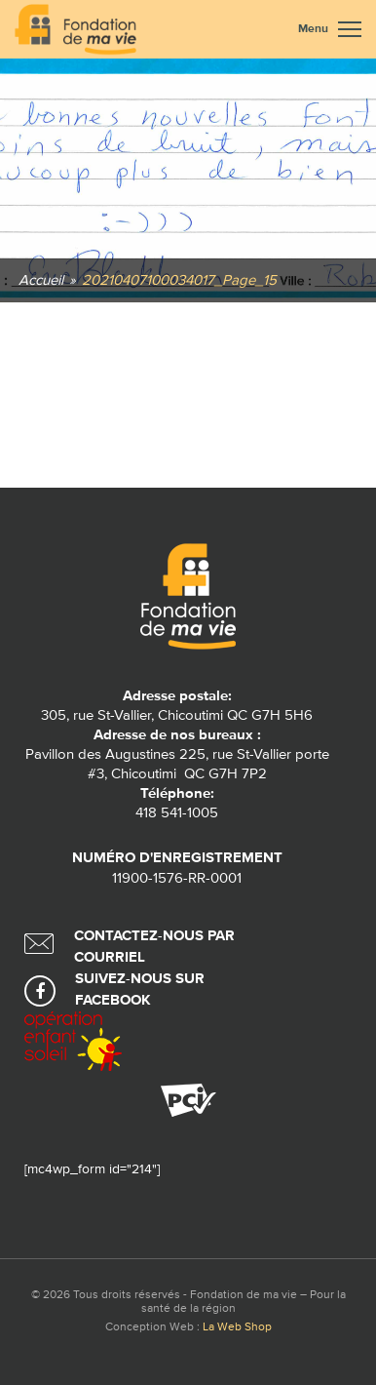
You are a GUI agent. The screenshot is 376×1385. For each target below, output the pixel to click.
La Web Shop (237, 1327)
